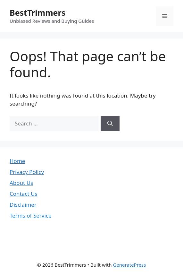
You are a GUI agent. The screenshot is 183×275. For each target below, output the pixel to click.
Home (17, 161)
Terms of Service (31, 215)
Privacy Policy (27, 172)
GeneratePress (129, 265)
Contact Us (23, 193)
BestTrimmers (37, 12)
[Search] (110, 123)
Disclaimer (23, 204)
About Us (21, 182)
